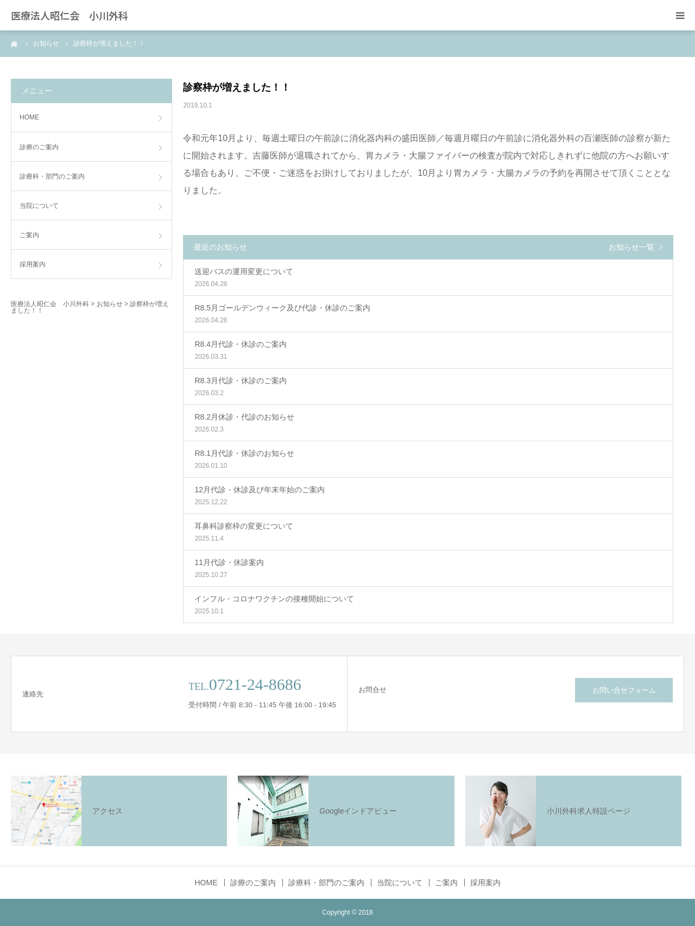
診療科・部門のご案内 (52, 176)
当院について (39, 206)
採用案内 (33, 264)
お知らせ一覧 (631, 247)
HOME (29, 117)
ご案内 (29, 235)
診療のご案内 (39, 147)
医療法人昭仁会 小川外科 (69, 15)
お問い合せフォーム (624, 690)
